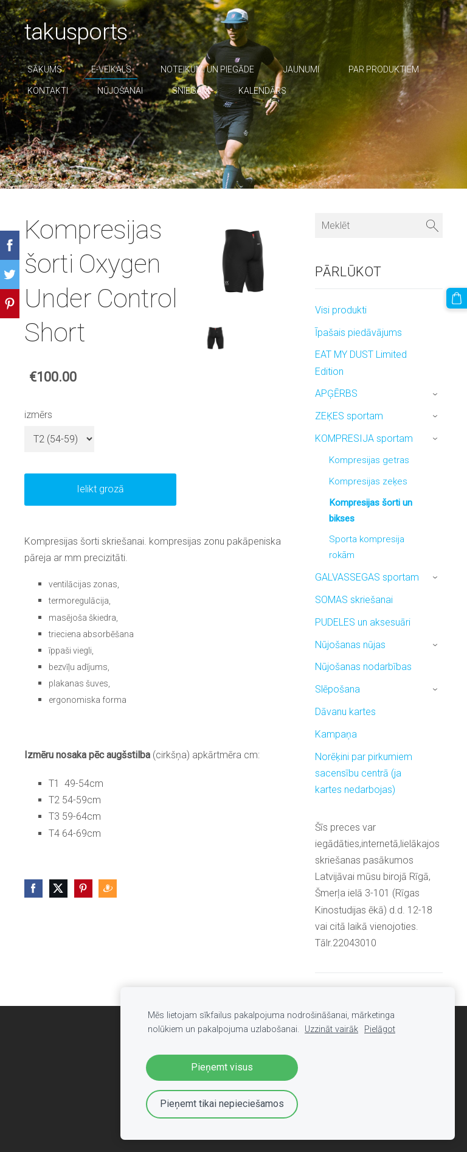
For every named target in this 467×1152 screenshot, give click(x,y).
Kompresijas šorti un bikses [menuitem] (370, 510)
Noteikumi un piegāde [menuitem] (207, 69)
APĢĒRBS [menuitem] (336, 393)
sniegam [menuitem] (190, 91)
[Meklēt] (379, 225)
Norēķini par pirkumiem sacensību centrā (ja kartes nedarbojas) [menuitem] (363, 773)
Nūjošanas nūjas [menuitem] (350, 645)
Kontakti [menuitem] (47, 91)
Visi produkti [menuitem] (341, 310)
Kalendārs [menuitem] (262, 91)
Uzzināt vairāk (331, 1029)
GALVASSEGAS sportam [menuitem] (367, 577)
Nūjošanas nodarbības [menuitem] (363, 666)
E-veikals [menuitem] (111, 69)
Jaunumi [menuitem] (301, 69)
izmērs (38, 415)
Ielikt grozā (100, 489)
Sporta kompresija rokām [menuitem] (366, 547)
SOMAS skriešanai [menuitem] (354, 600)
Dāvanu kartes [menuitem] (345, 711)
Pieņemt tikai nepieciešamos (222, 1103)
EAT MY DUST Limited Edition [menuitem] (361, 363)
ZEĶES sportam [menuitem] (349, 416)
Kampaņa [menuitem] (336, 734)
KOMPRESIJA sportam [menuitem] (364, 438)
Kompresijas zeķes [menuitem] (368, 481)
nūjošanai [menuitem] (120, 91)
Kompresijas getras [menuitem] (369, 460)
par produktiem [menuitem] (383, 69)
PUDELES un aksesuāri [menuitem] (362, 622)
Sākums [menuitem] (44, 69)
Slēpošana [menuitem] (337, 689)
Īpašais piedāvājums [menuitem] (358, 332)
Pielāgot (379, 1029)
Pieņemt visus (222, 1067)
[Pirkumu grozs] (456, 298)
